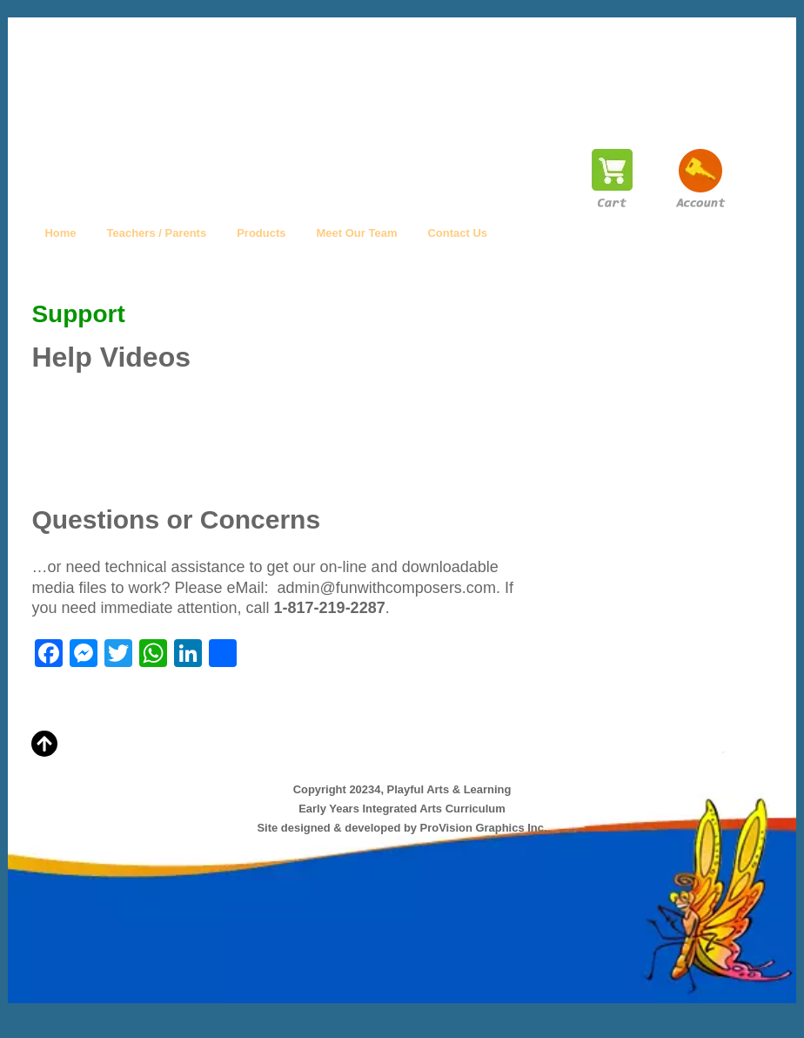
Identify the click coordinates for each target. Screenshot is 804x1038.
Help (530, 232)
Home (60, 232)
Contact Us (457, 232)
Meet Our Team (357, 232)
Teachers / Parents (157, 232)
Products (261, 232)
